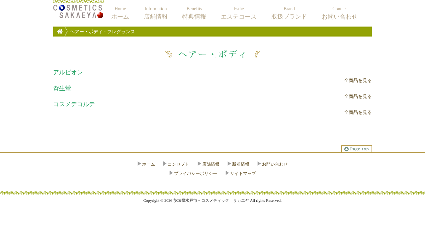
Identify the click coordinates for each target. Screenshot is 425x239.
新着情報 (240, 164)
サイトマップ (243, 173)
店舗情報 (210, 164)
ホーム (148, 164)
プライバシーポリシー (195, 173)
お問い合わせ (275, 164)
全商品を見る (358, 80)
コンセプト (178, 164)
